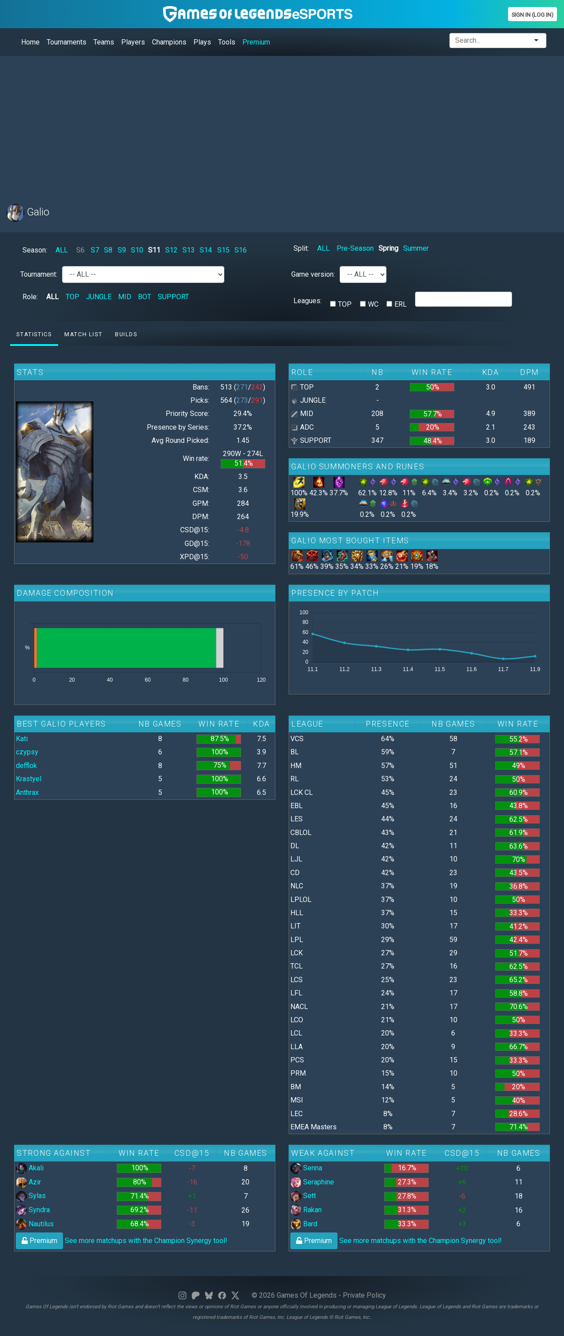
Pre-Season (355, 248)
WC (373, 304)
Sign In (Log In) (532, 14)
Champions (169, 42)
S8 (108, 250)
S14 (206, 250)
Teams (103, 42)
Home (30, 42)
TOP (72, 297)
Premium (256, 42)
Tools (226, 42)
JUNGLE (98, 297)
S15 (223, 250)
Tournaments (66, 42)
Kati (22, 739)
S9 (122, 250)
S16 (240, 250)
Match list (83, 334)
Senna (306, 1168)
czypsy (27, 752)
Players (133, 42)
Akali (30, 1168)
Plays (202, 42)
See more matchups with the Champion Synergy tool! (121, 1240)
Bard (303, 1224)
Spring (388, 248)
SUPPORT (173, 297)
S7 (95, 250)
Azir (28, 1182)
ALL (62, 250)
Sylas (31, 1195)
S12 (171, 250)
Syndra (33, 1210)
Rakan (306, 1210)
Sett (303, 1195)
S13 (188, 250)
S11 (154, 250)
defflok (26, 765)
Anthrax (27, 792)
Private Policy (364, 1295)
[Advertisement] (271, 124)
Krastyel (28, 779)
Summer (416, 248)
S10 (137, 250)
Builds (126, 334)
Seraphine (312, 1182)
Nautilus (35, 1224)
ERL (400, 304)
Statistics (34, 334)
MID (124, 297)
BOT (144, 297)
